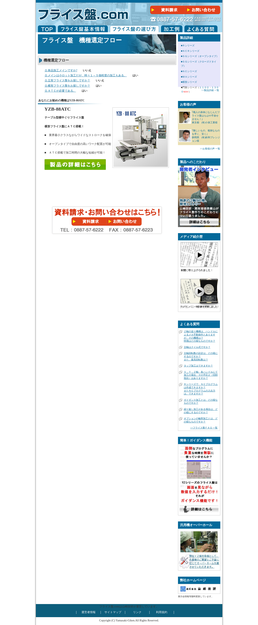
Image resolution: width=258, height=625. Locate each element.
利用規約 (161, 612)
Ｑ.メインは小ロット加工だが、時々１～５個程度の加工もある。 (86, 75)
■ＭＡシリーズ (189, 76)
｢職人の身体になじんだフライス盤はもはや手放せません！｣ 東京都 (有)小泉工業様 (206, 117)
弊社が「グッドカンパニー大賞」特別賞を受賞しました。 (199, 291)
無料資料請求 (167, 10)
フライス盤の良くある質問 (200, 28)
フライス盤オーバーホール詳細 (204, 561)
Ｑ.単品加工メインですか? (61, 70)
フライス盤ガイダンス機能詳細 (199, 510)
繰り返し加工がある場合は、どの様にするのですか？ (201, 411)
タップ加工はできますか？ (198, 365)
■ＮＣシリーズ (189, 71)
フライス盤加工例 (171, 28)
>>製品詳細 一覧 (210, 90)
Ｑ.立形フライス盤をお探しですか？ (67, 80)
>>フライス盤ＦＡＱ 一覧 (204, 427)
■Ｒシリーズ (188, 45)
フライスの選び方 (134, 28)
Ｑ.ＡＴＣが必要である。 (60, 90)
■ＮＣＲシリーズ (190, 51)
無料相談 (203, 10)
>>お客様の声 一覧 (210, 148)
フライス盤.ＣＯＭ (84, 12)
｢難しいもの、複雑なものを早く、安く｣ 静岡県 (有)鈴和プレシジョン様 (206, 135)
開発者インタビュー (199, 222)
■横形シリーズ (189, 82)
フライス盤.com (47, 28)
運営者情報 (88, 612)
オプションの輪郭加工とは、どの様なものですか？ (201, 420)
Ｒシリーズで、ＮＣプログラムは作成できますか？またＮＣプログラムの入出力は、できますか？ (201, 389)
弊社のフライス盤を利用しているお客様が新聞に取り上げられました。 (199, 255)
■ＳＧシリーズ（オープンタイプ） (200, 56)
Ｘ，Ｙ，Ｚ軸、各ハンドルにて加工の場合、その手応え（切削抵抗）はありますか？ (201, 375)
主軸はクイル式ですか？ (197, 347)
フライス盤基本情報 (83, 28)
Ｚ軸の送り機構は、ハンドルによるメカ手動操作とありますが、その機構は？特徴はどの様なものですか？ (201, 336)
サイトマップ (112, 612)
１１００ (204, 87)
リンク (137, 612)
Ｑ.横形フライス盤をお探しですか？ (67, 85)
